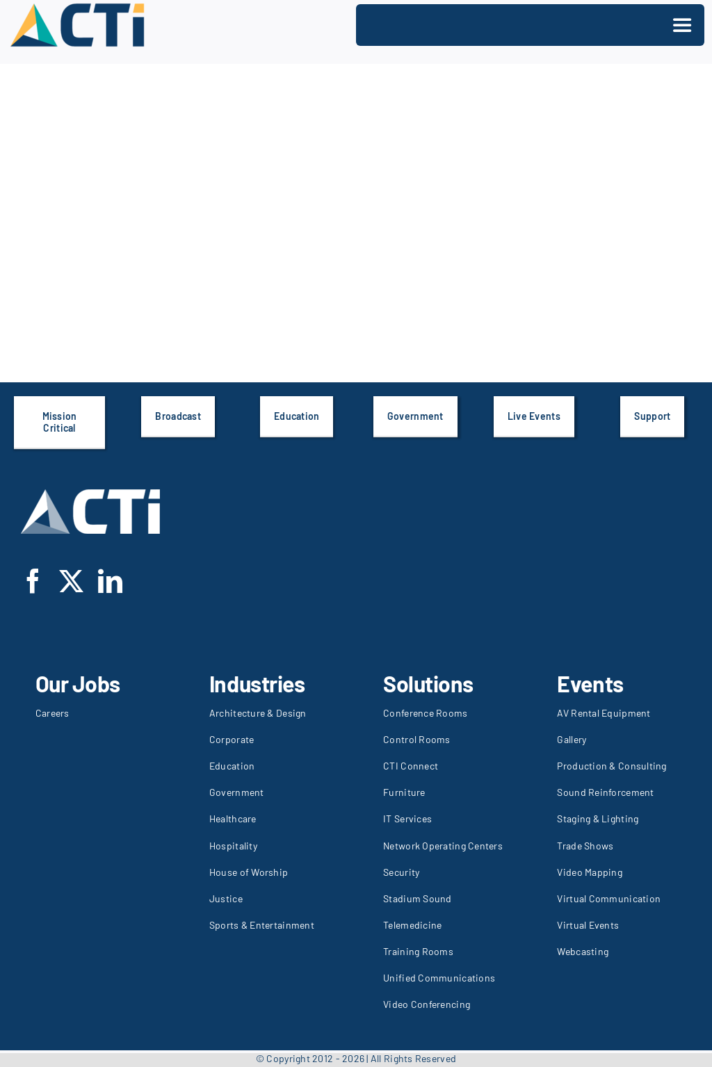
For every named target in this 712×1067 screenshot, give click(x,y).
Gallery (571, 739)
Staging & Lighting (597, 818)
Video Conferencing (426, 1004)
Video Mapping (589, 872)
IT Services (407, 818)
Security (401, 872)
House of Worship (248, 872)
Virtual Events (588, 925)
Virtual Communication (609, 898)
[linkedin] (110, 581)
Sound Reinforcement (605, 792)
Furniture (404, 792)
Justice (226, 898)
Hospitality (233, 846)
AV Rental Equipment (603, 713)
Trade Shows (585, 846)
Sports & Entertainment (261, 925)
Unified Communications (439, 978)
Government (236, 792)
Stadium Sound (417, 898)
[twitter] (71, 581)
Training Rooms (418, 951)
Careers (52, 713)
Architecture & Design (258, 713)
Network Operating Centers (443, 846)
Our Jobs (77, 683)
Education (231, 766)
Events (590, 683)
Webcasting (582, 951)
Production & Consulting (611, 766)
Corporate (231, 739)
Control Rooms (417, 739)
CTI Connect (410, 766)
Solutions (428, 683)
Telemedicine (412, 925)
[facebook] (33, 581)
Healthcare (233, 818)
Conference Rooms (425, 713)
